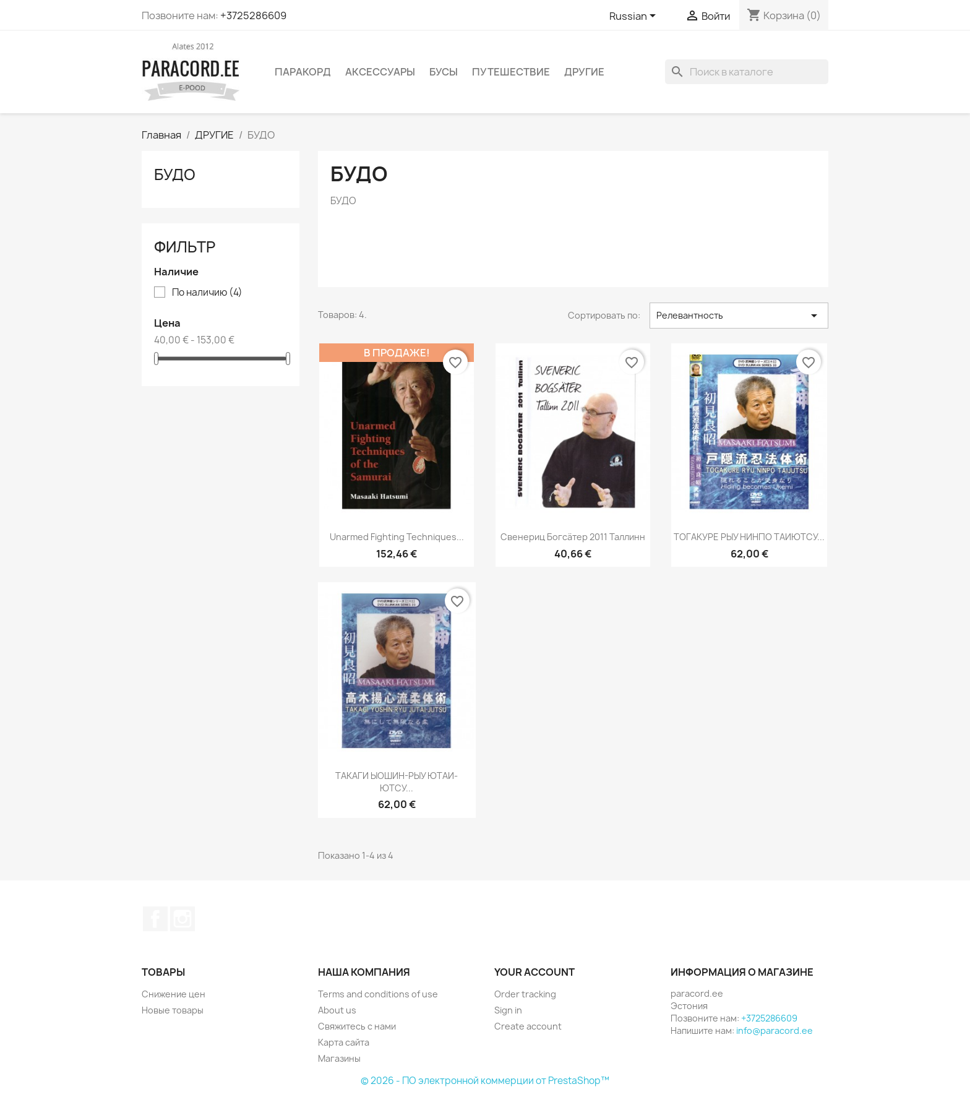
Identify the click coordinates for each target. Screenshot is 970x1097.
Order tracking (525, 994)
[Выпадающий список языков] (634, 16)
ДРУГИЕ (584, 72)
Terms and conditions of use (378, 994)
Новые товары (173, 1010)
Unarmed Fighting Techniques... (397, 537)
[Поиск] (746, 71)
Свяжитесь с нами (357, 1026)
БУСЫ (443, 72)
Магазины (339, 1058)
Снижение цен (173, 994)
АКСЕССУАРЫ (380, 72)
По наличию (207, 292)
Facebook (155, 918)
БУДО (174, 174)
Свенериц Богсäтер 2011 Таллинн (572, 537)
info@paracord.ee (774, 1030)
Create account (528, 1026)
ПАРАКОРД (303, 72)
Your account (534, 972)
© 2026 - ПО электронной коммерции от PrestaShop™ (485, 1080)
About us (337, 1010)
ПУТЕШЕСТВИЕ (511, 72)
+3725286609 (253, 15)
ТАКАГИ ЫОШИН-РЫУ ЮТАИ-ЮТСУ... (396, 782)
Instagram (182, 918)
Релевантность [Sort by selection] (739, 315)
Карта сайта (343, 1042)
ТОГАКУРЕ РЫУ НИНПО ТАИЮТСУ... (749, 537)
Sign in (508, 1010)
